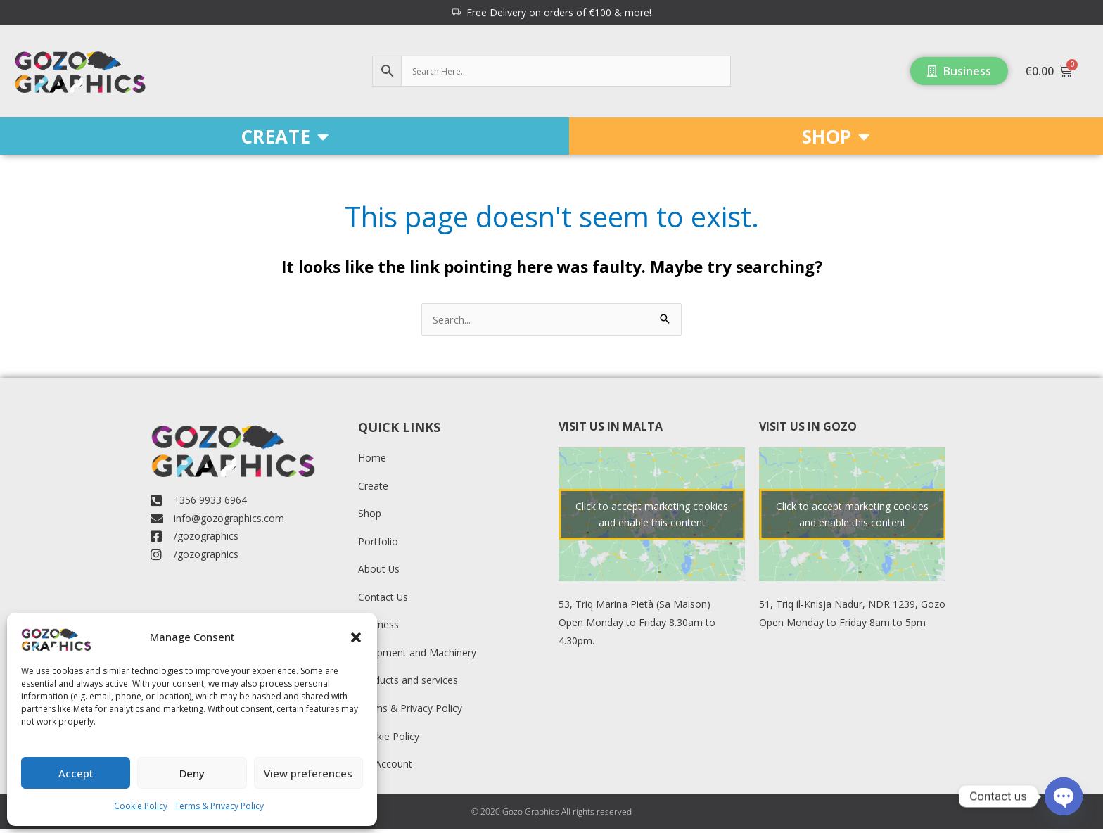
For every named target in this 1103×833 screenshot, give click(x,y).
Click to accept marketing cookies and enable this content (651, 514)
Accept (76, 773)
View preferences (308, 773)
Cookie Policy (140, 806)
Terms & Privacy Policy (219, 806)
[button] (356, 637)
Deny (192, 773)
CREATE (285, 136)
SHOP (835, 136)
